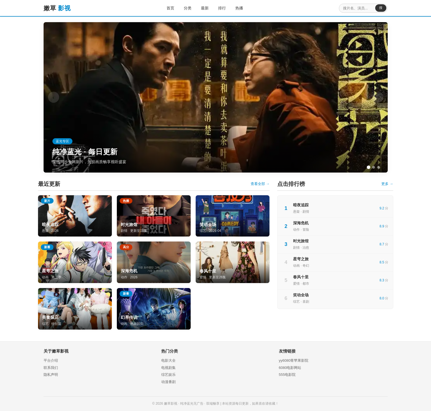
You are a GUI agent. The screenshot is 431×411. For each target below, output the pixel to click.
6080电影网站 (290, 368)
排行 (219, 8)
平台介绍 (51, 360)
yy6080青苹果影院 (294, 360)
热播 (236, 8)
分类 (184, 8)
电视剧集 (168, 368)
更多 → (387, 184)
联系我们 (51, 368)
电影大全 (168, 360)
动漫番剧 (168, 382)
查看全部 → (260, 184)
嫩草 (57, 8)
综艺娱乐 (168, 375)
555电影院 (287, 375)
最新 (201, 8)
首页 (167, 8)
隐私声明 (51, 375)
